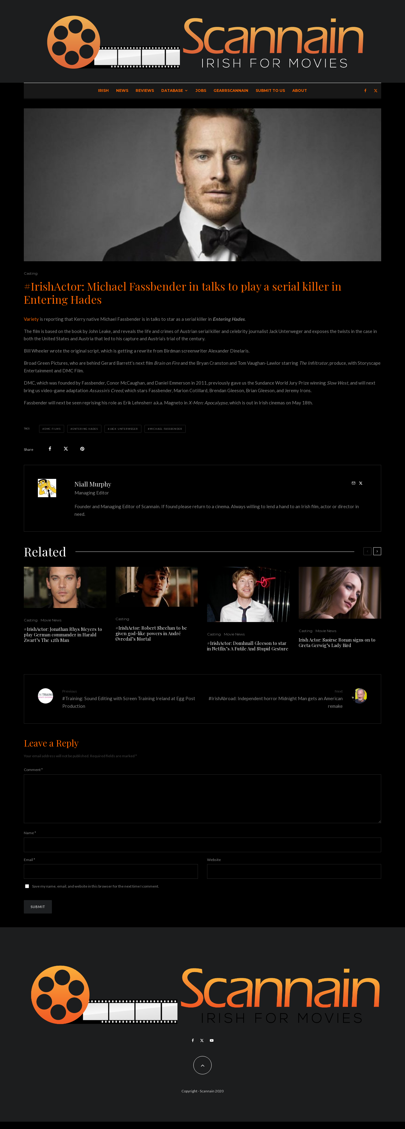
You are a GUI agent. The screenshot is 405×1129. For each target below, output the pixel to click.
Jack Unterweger (124, 428)
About (299, 90)
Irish (103, 90)
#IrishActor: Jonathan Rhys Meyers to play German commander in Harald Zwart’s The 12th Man (63, 634)
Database (172, 90)
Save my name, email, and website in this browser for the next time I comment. (95, 893)
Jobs (200, 90)
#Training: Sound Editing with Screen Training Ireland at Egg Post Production (130, 698)
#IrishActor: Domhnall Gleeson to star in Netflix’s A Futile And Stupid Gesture (247, 645)
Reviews (145, 90)
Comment (33, 769)
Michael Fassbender (166, 428)
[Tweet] (66, 449)
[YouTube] (212, 1048)
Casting (31, 273)
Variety (31, 319)
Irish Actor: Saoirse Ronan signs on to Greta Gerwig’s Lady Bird (337, 642)
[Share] (50, 449)
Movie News (51, 620)
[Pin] (82, 449)
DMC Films (52, 428)
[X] (375, 90)
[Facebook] (365, 90)
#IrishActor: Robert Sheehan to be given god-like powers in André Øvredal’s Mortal (151, 633)
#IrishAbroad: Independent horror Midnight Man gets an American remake (275, 698)
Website (214, 867)
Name (30, 840)
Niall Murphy (93, 484)
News (122, 90)
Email (29, 867)
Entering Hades (85, 428)
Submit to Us (270, 90)
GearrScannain (230, 90)
